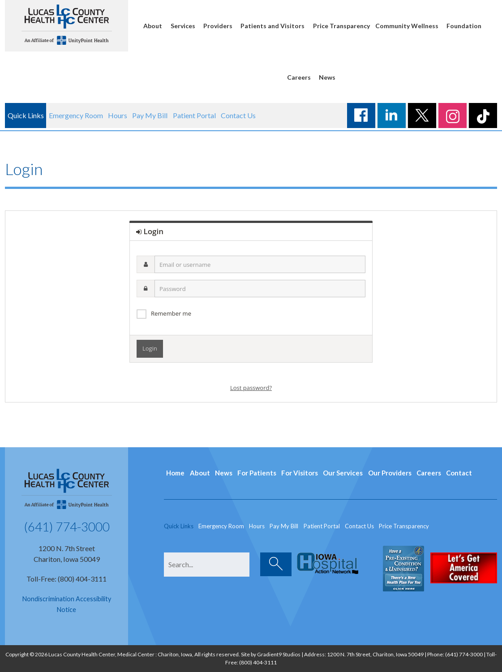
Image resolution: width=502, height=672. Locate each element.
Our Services (343, 473)
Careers (299, 77)
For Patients (256, 473)
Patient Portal (194, 115)
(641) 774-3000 (67, 526)
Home (175, 473)
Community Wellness (406, 26)
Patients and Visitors (272, 26)
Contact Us (238, 115)
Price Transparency (341, 26)
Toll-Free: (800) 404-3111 (66, 578)
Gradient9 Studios (278, 654)
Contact (459, 473)
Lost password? (251, 388)
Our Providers (390, 473)
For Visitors (299, 473)
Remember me (171, 313)
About (152, 26)
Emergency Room (76, 115)
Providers (217, 26)
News (327, 77)
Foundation (463, 26)
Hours (117, 115)
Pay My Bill (149, 115)
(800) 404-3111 (258, 662)
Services (183, 26)
